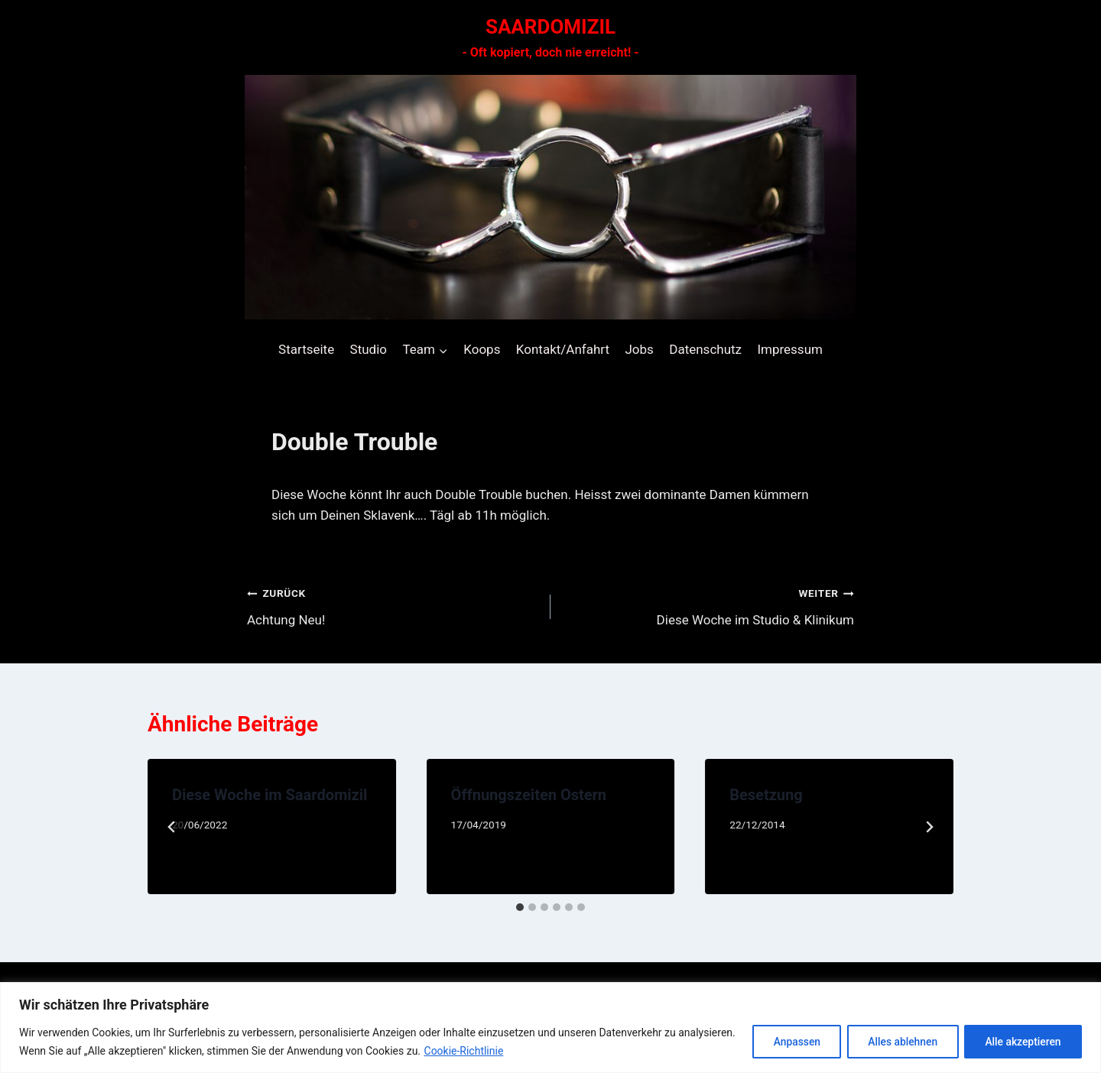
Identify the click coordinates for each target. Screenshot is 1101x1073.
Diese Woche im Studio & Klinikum (708, 604)
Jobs (639, 349)
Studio (368, 349)
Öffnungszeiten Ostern (528, 795)
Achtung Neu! (392, 604)
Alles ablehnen (897, 1042)
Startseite (306, 349)
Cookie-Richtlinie (523, 1051)
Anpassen (788, 1042)
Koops (481, 349)
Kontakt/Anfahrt (562, 349)
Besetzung (765, 795)
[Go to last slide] (172, 827)
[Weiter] (929, 827)
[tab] (520, 907)
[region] (550, 1027)
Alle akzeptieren (1021, 1042)
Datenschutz (705, 349)
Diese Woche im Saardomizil (269, 795)
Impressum (790, 349)
